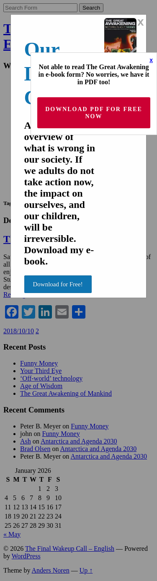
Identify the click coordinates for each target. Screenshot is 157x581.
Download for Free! (58, 284)
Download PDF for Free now (93, 112)
